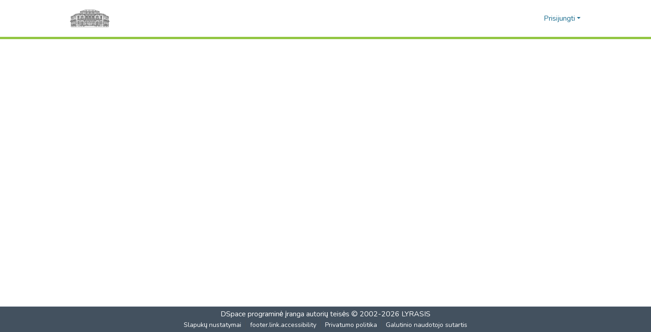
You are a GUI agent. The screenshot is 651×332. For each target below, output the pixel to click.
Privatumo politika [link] (352, 324)
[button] (521, 18)
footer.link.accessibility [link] (283, 324)
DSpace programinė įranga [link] (262, 314)
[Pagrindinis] (90, 18)
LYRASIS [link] (416, 314)
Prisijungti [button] (560, 18)
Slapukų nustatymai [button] (213, 324)
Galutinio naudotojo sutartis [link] (427, 324)
